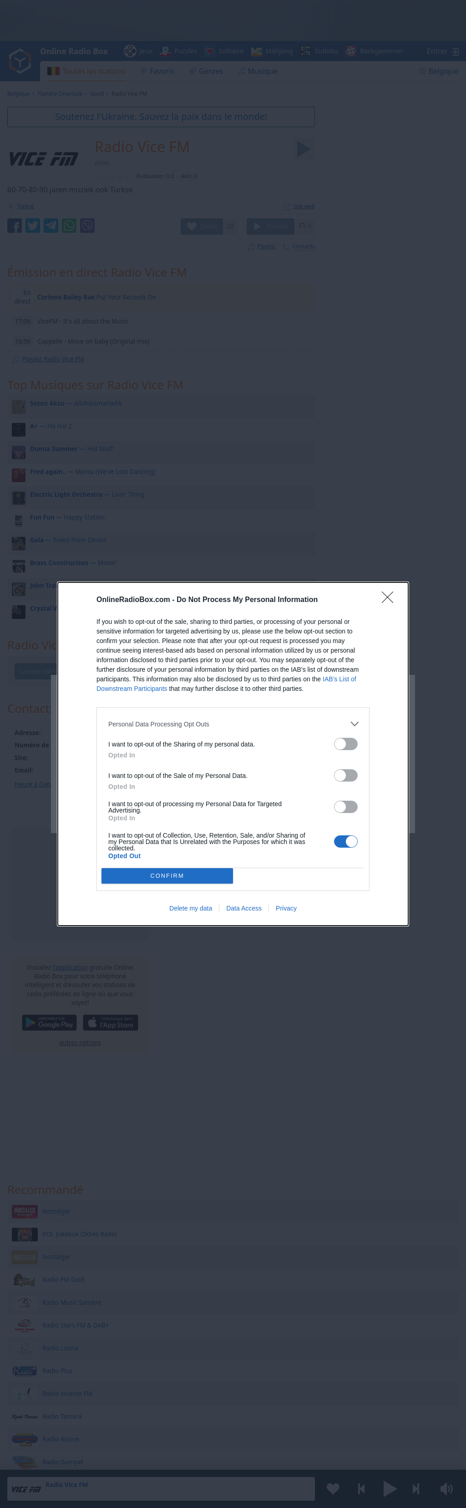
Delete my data (190, 908)
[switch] (346, 744)
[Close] (390, 600)
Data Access (244, 908)
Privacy (286, 908)
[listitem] (233, 724)
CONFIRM (167, 876)
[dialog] (233, 754)
